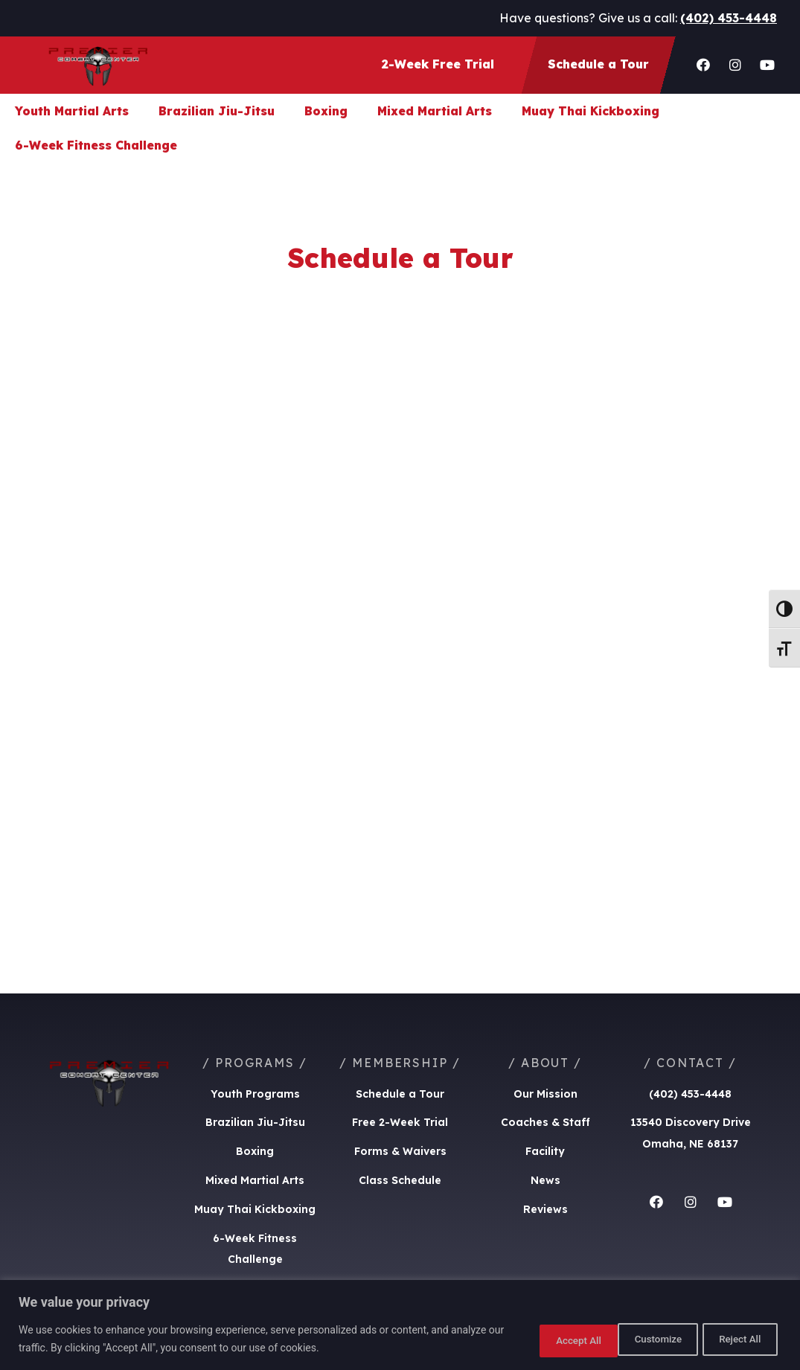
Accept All (736, 1339)
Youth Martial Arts (72, 110)
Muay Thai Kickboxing (590, 110)
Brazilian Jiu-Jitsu (217, 110)
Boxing (326, 110)
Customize (545, 1339)
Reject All (641, 1339)
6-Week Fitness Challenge (96, 145)
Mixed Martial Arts (434, 110)
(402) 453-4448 (728, 17)
